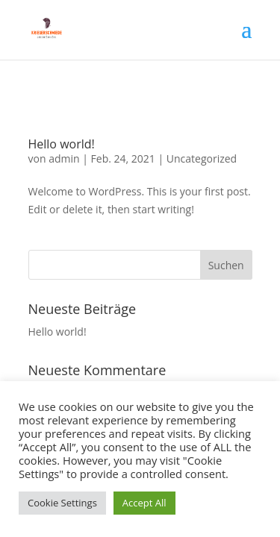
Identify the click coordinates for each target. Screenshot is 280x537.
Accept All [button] (144, 502)
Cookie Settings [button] (62, 502)
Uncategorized (202, 158)
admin (64, 158)
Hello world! (61, 144)
